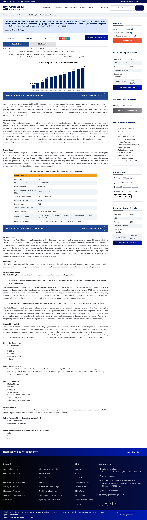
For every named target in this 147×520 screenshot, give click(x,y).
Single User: (123, 29)
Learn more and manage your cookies (18, 517)
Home (5, 15)
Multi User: (122, 33)
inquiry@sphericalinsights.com (128, 191)
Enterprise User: (124, 36)
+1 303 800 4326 (127, 178)
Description (16, 44)
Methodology (43, 44)
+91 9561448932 (30, 2)
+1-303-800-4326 (13, 2)
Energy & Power (17, 15)
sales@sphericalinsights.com (127, 187)
